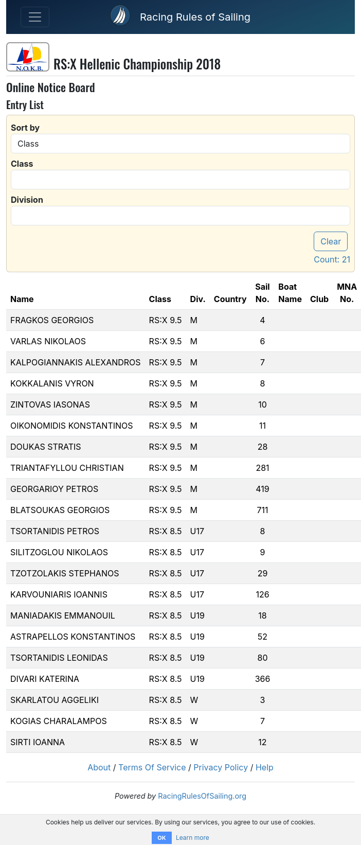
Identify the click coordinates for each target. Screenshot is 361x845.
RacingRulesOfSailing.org (202, 795)
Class (22, 164)
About (99, 767)
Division (27, 200)
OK (161, 837)
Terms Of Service (152, 767)
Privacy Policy (220, 767)
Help (265, 767)
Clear (330, 241)
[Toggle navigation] (35, 17)
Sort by (25, 127)
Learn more (192, 837)
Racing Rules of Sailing (195, 17)
